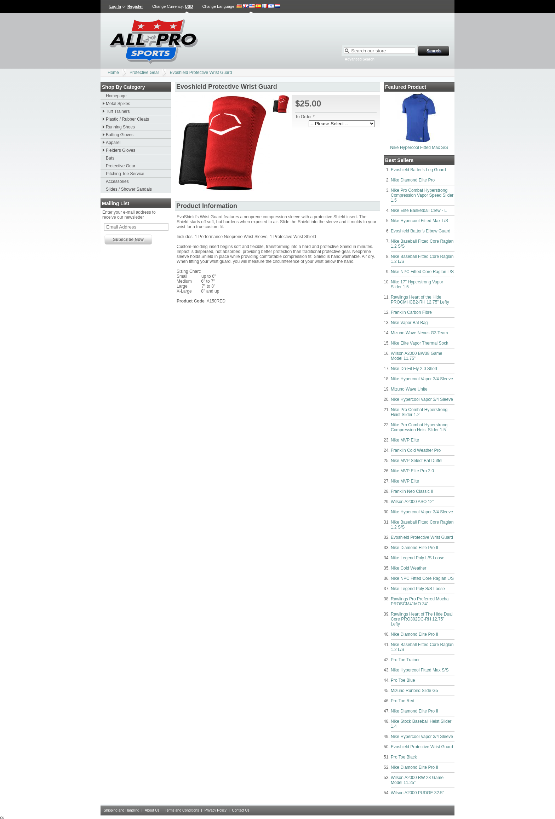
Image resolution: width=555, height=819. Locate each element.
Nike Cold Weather (409, 568)
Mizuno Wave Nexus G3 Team (419, 332)
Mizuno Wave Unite (409, 389)
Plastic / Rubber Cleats (127, 119)
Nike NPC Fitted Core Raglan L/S (422, 271)
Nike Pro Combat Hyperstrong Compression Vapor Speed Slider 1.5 (422, 195)
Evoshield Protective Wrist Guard (201, 72)
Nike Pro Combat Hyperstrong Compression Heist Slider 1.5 (419, 427)
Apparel (113, 142)
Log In (115, 6)
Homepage (116, 95)
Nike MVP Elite (405, 440)
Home (113, 72)
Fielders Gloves (120, 150)
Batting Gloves (119, 134)
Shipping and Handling (121, 810)
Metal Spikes (118, 103)
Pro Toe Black (404, 757)
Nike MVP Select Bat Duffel (416, 460)
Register (135, 6)
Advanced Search (359, 59)
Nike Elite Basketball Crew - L (419, 210)
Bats (110, 158)
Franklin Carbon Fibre (411, 312)
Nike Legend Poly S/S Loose (418, 588)
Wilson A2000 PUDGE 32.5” (417, 792)
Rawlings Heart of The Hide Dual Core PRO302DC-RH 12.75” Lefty (422, 619)
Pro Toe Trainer (405, 659)
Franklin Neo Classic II (412, 491)
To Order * (305, 116)
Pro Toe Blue (403, 680)
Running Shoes (120, 127)
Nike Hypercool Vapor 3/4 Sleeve (422, 378)
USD (189, 6)
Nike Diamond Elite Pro (413, 180)
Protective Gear (144, 72)
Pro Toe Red (402, 700)
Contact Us (240, 810)
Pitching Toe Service (125, 173)
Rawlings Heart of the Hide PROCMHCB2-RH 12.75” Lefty (420, 300)
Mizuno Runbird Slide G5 (414, 690)
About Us (152, 810)
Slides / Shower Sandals (129, 189)
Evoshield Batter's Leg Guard (418, 169)
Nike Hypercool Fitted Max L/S (419, 220)
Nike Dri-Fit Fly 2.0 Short (414, 368)
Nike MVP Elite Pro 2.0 (412, 470)
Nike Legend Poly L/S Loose (417, 557)
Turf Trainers (118, 111)
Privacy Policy (216, 810)
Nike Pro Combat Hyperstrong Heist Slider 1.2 (419, 412)
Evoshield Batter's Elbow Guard (420, 231)
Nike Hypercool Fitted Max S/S (419, 147)
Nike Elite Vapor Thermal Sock (419, 343)
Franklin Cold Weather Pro (416, 450)
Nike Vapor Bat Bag (409, 322)
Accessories (117, 181)
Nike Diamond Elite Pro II (414, 547)
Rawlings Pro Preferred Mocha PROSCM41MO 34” (419, 601)
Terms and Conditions (182, 810)
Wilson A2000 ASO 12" (412, 501)
